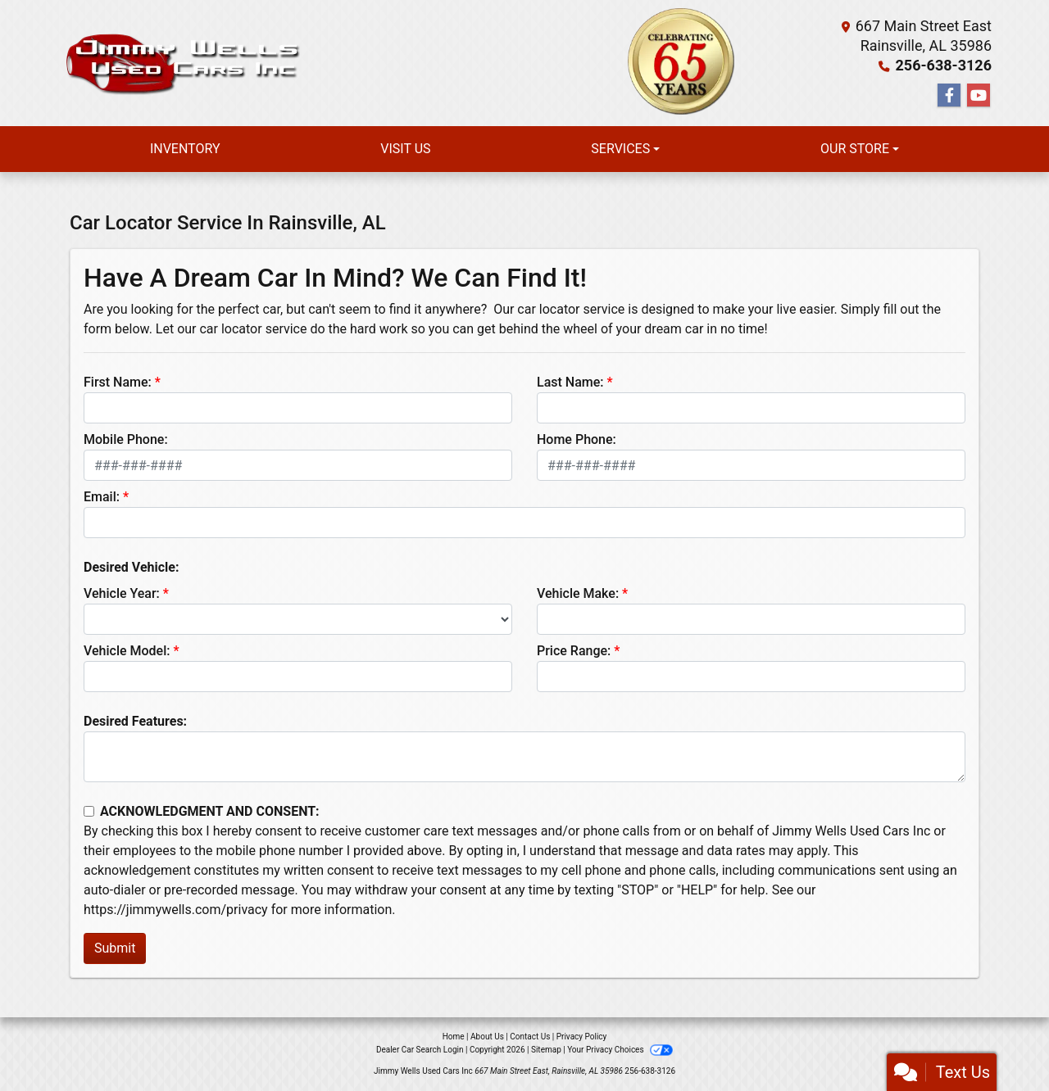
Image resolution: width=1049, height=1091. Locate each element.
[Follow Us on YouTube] (978, 96)
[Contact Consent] (89, 811)
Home (454, 1036)
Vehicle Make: (578, 593)
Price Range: (574, 651)
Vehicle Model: (127, 651)
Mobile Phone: (126, 439)
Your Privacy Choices (620, 1049)
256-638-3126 (944, 65)
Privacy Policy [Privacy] (581, 1036)
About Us (487, 1036)
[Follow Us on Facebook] (949, 96)
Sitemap (546, 1049)
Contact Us (530, 1036)
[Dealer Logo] (180, 63)
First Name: (118, 382)
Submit (114, 948)
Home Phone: (576, 439)
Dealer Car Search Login (420, 1049)
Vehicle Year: (122, 593)
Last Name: (570, 382)
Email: (102, 497)
